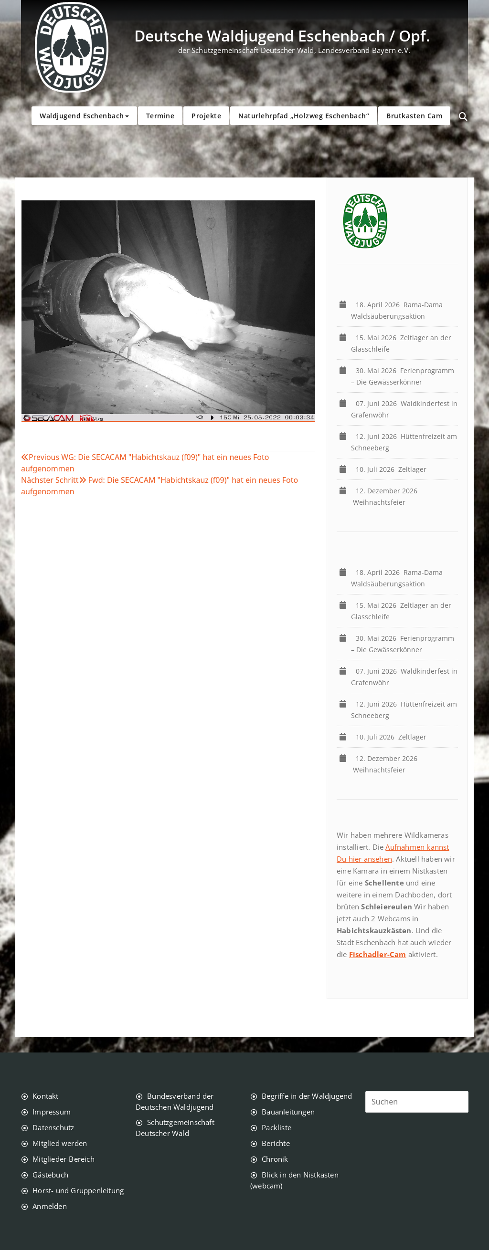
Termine (160, 115)
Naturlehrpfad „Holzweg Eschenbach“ (303, 115)
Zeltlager (393, 469)
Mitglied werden (59, 1143)
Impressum (51, 1111)
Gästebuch (50, 1174)
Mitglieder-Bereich (63, 1159)
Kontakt (45, 1096)
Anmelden (49, 1206)
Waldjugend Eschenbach (84, 115)
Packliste (276, 1127)
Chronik (275, 1159)
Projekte (206, 115)
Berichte (276, 1143)
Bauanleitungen (288, 1111)
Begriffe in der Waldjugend (307, 1096)
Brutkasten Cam (414, 115)
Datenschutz (53, 1127)
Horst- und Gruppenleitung (78, 1190)
